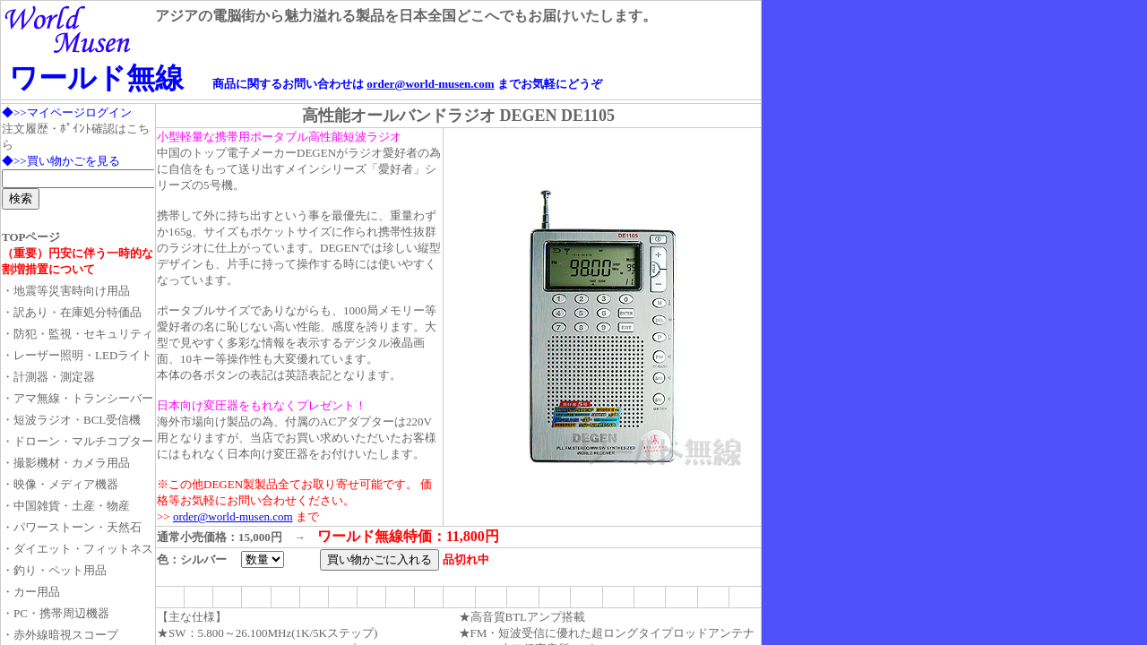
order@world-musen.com (430, 83)
